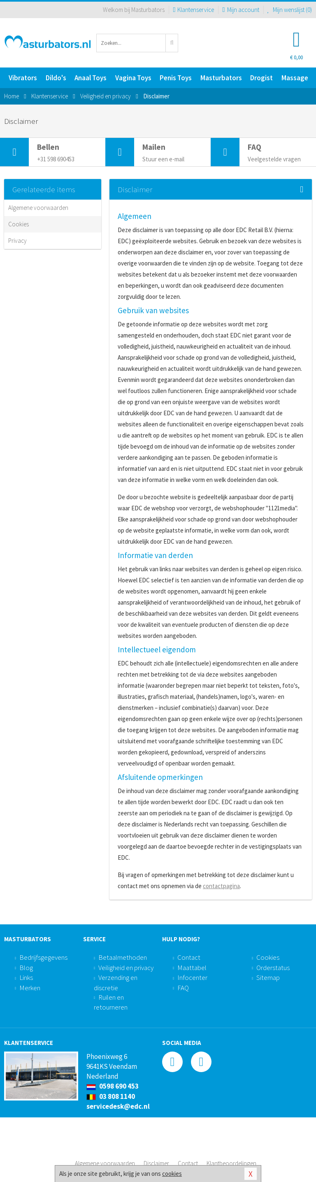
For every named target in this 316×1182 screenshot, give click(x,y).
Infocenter (192, 977)
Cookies (18, 224)
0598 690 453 (112, 1086)
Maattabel (192, 967)
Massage (294, 77)
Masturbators (221, 77)
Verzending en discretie (115, 982)
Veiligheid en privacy (125, 967)
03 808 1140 (110, 1096)
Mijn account (240, 10)
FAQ (183, 987)
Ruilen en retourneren (111, 1002)
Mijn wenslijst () (289, 10)
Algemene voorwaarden (38, 208)
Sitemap (268, 977)
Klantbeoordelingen (231, 1163)
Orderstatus (273, 967)
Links (26, 977)
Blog (26, 967)
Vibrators (23, 77)
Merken (29, 987)
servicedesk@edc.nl (118, 1106)
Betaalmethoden (122, 957)
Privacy (17, 240)
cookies (172, 1173)
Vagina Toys (133, 77)
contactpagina (221, 886)
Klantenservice (193, 10)
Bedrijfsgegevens (43, 957)
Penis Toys (176, 77)
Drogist (261, 77)
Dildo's (56, 77)
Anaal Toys (90, 77)
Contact (188, 957)
